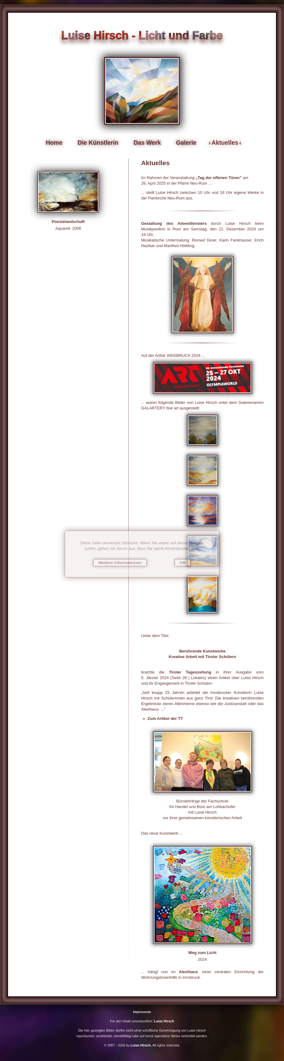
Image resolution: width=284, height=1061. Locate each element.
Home (54, 142)
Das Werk (147, 142)
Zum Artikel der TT (164, 718)
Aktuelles (224, 142)
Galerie (186, 142)
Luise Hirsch (164, 1021)
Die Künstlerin (97, 142)
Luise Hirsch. (141, 1045)
